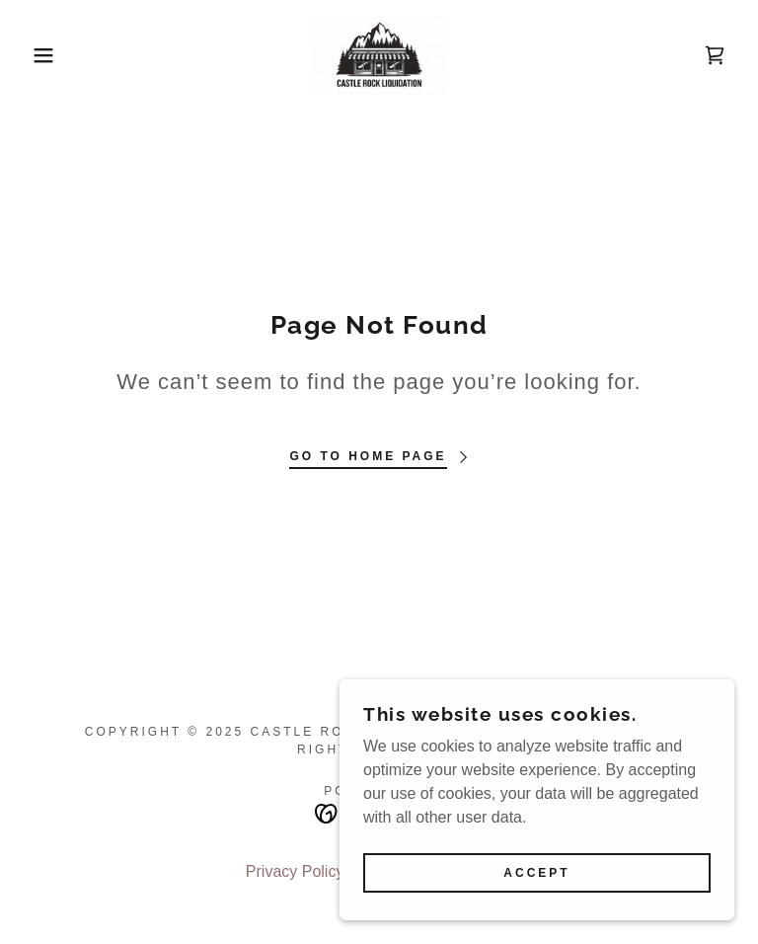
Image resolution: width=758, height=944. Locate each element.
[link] (379, 55)
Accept (536, 900)
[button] (38, 55)
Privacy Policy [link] (295, 871)
